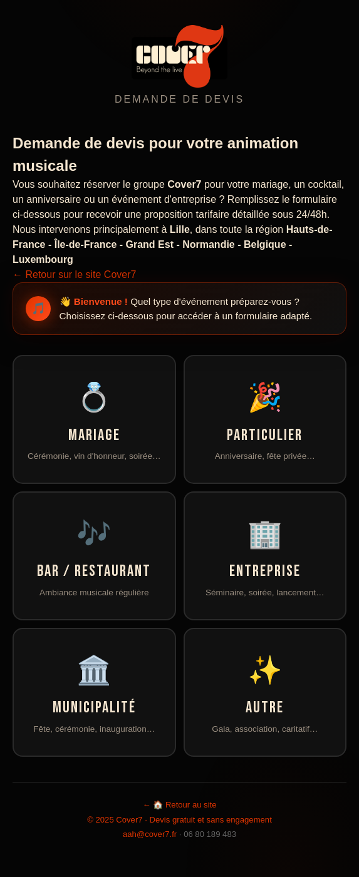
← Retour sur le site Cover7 (74, 274)
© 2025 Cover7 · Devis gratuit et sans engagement (179, 819)
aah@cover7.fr (150, 834)
